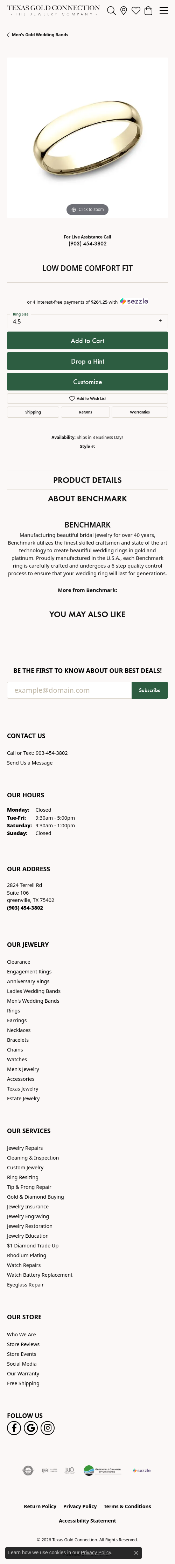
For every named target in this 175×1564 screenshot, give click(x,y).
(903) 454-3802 (88, 243)
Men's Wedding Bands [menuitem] (33, 1000)
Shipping (33, 412)
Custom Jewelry (25, 1167)
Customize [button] (87, 382)
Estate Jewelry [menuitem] (23, 1098)
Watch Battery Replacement (39, 1274)
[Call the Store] (25, 907)
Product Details (87, 480)
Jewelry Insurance (28, 1206)
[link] (123, 10)
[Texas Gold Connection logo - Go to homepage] (54, 10)
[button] (111, 10)
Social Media (22, 1363)
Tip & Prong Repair (29, 1187)
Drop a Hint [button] (87, 361)
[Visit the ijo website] (49, 1470)
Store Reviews (23, 1344)
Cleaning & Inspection (33, 1157)
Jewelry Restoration (29, 1226)
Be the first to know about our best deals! (87, 670)
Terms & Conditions (127, 1506)
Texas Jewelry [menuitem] (22, 1088)
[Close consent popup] (136, 1553)
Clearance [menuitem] (18, 961)
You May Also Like (87, 614)
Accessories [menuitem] (20, 1079)
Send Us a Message (29, 762)
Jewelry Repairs (25, 1148)
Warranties (140, 412)
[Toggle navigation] (164, 10)
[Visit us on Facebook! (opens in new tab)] (14, 1428)
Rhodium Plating (26, 1255)
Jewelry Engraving (28, 1216)
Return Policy (40, 1506)
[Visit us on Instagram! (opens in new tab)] (48, 1428)
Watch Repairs (24, 1265)
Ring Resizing (22, 1177)
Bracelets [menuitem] (18, 1040)
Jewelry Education (28, 1235)
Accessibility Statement (87, 1520)
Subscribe (150, 690)
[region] (87, 138)
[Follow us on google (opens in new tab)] (31, 1428)
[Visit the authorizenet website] (28, 1470)
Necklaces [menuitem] (18, 1030)
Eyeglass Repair (25, 1284)
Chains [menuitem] (15, 1049)
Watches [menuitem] (17, 1059)
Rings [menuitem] (13, 1010)
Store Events (21, 1354)
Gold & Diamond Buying (35, 1196)
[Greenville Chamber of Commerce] (102, 1470)
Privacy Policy (80, 1506)
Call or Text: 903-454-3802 (37, 753)
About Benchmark (87, 498)
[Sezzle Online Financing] (141, 1470)
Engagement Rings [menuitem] (29, 971)
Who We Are (21, 1334)
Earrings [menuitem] (17, 1020)
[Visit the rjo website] (69, 1470)
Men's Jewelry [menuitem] (23, 1069)
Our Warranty (23, 1373)
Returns (85, 412)
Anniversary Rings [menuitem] (28, 981)
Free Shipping (23, 1383)
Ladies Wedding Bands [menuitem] (34, 991)
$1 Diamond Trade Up (32, 1245)
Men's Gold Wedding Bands (40, 35)
